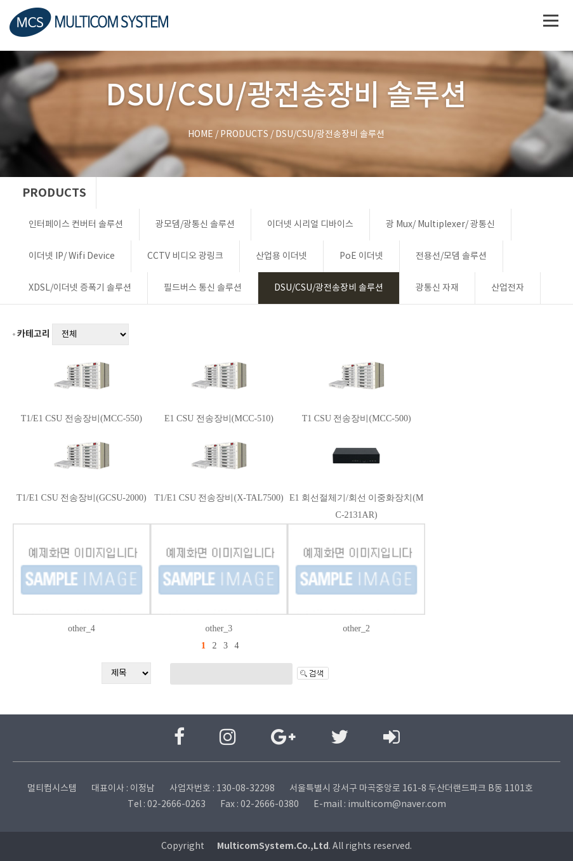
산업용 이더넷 (281, 256)
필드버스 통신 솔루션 (203, 288)
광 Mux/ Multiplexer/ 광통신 (440, 225)
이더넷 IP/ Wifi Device (72, 256)
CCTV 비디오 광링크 (185, 256)
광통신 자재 (437, 288)
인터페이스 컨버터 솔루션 (76, 225)
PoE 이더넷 (361, 256)
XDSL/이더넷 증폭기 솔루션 (80, 288)
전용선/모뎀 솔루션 (451, 256)
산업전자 (507, 288)
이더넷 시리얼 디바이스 (310, 225)
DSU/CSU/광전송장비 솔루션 (328, 288)
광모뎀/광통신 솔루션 (195, 225)
